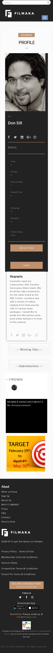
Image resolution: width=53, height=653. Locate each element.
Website (12, 147)
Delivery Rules (9, 563)
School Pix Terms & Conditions (18, 574)
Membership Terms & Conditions (19, 557)
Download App (26, 603)
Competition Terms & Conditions (19, 568)
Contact (5, 517)
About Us (6, 500)
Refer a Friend (9, 492)
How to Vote (8, 521)
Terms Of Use (26, 551)
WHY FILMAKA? (10, 504)
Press (4, 509)
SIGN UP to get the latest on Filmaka (22, 541)
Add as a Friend (26, 248)
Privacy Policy (9, 551)
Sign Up (5, 496)
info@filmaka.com (26, 617)
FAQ (3, 513)
